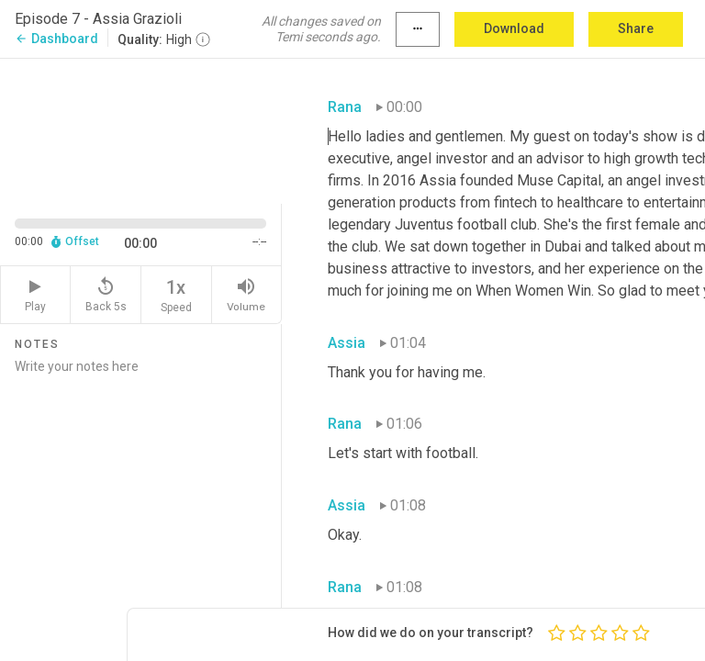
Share (636, 28)
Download (514, 28)
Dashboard (56, 38)
